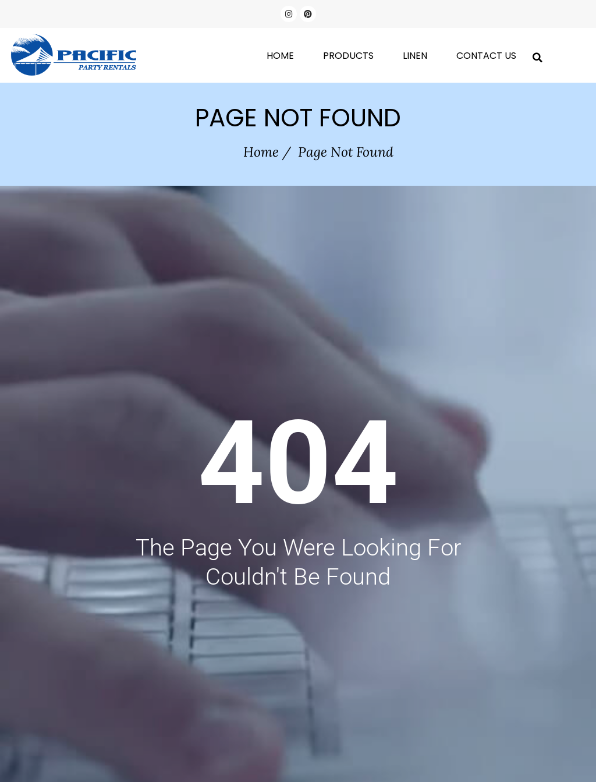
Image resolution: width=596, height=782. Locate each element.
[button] (537, 55)
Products (348, 55)
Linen (415, 55)
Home (280, 55)
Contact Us (486, 55)
